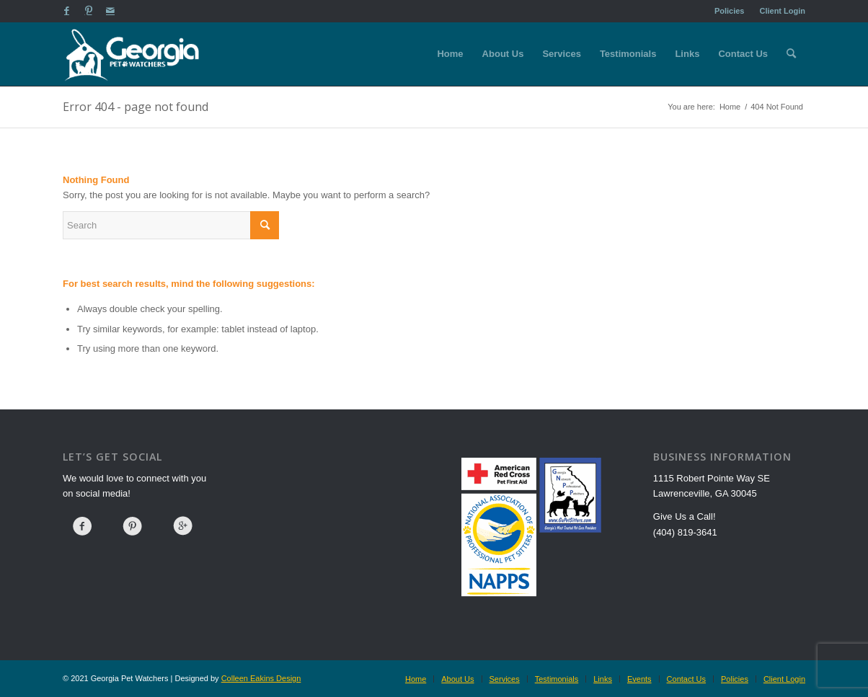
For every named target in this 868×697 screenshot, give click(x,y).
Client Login (782, 10)
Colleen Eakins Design (261, 678)
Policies (729, 10)
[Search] (791, 54)
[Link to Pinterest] (88, 11)
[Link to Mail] (110, 11)
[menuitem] (730, 10)
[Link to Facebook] (66, 11)
